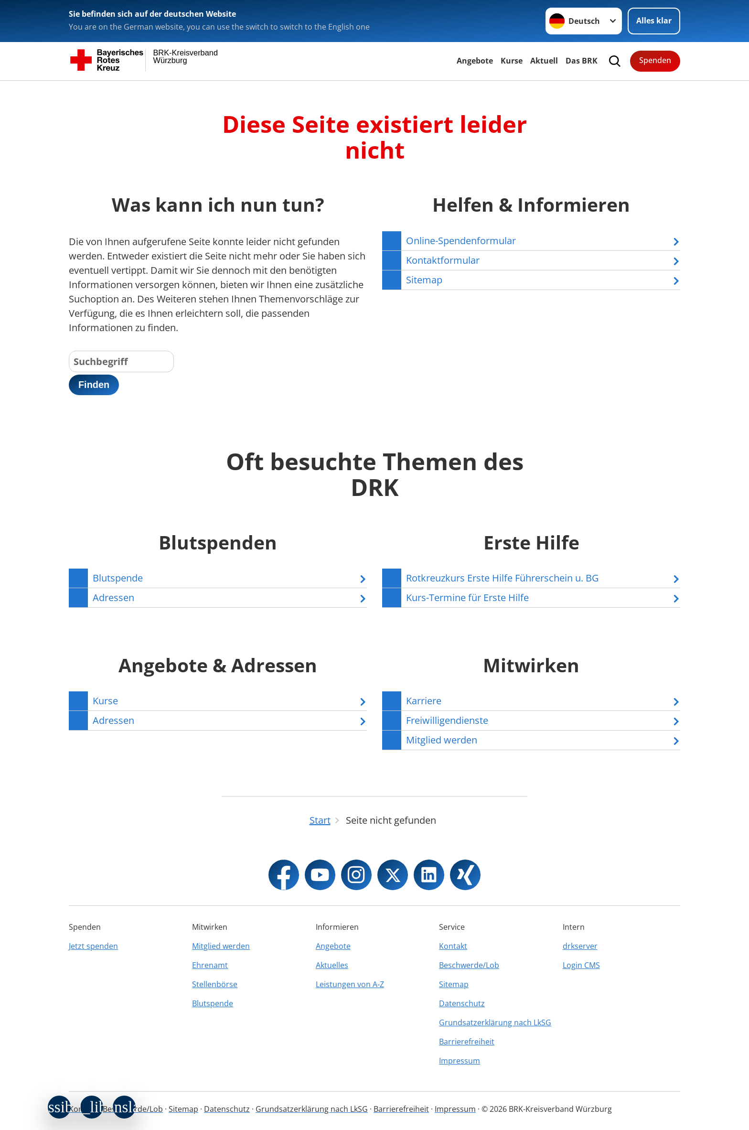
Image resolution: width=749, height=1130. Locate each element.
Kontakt (453, 946)
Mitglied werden (221, 946)
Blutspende (212, 1003)
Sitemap (454, 984)
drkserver (580, 946)
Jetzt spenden (93, 946)
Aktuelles (332, 965)
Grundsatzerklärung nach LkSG (495, 1022)
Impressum (459, 1060)
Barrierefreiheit (466, 1041)
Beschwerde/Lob (469, 965)
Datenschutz (462, 1003)
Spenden (655, 60)
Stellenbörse (214, 984)
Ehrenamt (210, 965)
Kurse (512, 60)
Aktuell (544, 60)
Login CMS (581, 965)
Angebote (475, 60)
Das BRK (582, 60)
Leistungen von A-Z (350, 984)
